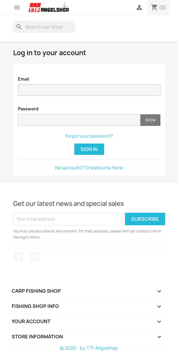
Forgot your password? (89, 136)
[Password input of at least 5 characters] (79, 120)
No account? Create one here (89, 167)
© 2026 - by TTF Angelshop (89, 348)
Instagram (34, 256)
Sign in (89, 149)
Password (28, 109)
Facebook (18, 256)
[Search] (44, 27)
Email (23, 79)
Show (150, 120)
